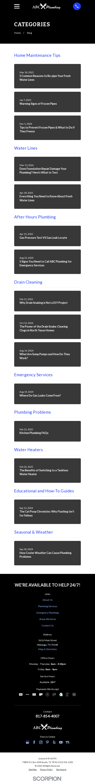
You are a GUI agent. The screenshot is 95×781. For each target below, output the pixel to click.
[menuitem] (33, 770)
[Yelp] (54, 742)
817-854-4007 (47, 716)
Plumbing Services (47, 606)
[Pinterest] (47, 742)
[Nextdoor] (67, 742)
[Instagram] (41, 742)
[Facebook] (34, 742)
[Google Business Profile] (27, 742)
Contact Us (48, 625)
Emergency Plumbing (47, 612)
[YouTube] (61, 742)
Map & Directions (47, 649)
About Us (48, 599)
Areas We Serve (47, 619)
